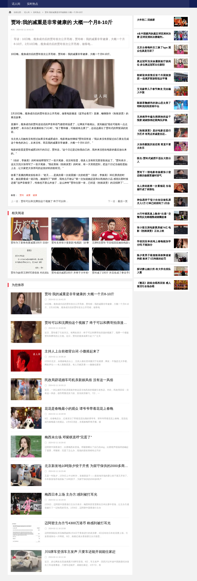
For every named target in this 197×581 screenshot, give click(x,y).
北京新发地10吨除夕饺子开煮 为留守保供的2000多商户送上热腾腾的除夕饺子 (87, 466)
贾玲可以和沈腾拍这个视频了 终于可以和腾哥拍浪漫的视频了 (54, 201)
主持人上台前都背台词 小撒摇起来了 (72, 351)
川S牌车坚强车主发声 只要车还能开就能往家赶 (80, 552)
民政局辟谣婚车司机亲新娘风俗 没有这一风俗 (79, 380)
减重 (28, 195)
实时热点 (32, 3)
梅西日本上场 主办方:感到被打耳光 (71, 494)
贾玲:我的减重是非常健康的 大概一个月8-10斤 (79, 294)
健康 (35, 195)
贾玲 (22, 195)
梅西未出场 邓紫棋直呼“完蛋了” (68, 437)
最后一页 (123, 201)
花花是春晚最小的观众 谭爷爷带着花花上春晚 (79, 408)
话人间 (16, 3)
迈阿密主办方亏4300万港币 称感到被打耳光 (78, 523)
